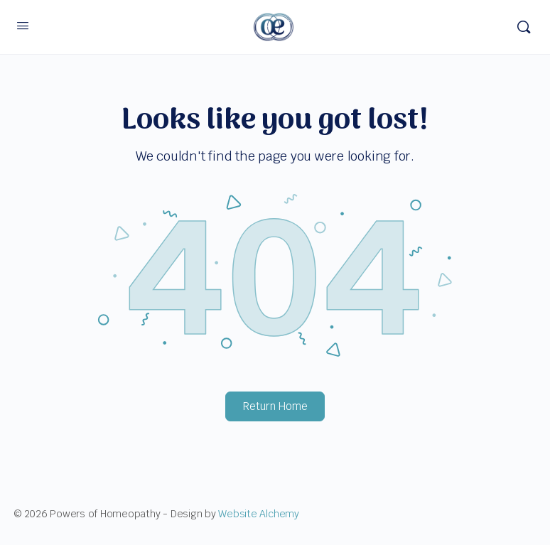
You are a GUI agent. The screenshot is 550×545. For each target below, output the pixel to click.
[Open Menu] (22, 26)
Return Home (275, 406)
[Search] (523, 27)
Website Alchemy (258, 513)
